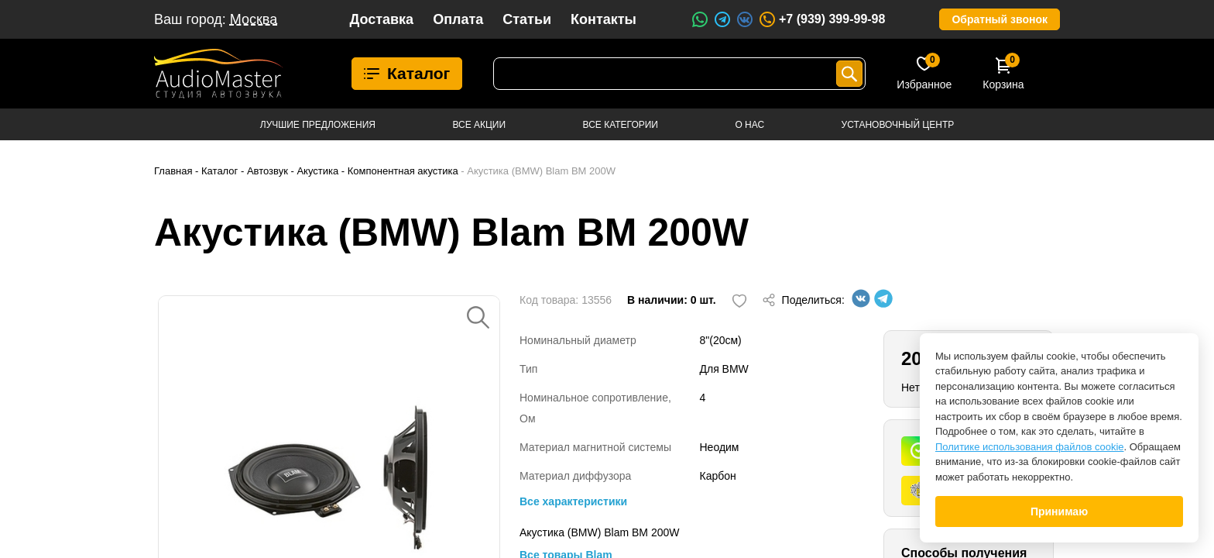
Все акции (479, 124)
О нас (749, 124)
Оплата (458, 19)
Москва (253, 19)
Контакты (603, 19)
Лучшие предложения (318, 124)
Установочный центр (898, 124)
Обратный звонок (1000, 19)
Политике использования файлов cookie (1029, 447)
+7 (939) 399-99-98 (821, 19)
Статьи (526, 19)
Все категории (620, 124)
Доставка (381, 19)
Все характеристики (573, 501)
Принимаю (1059, 511)
